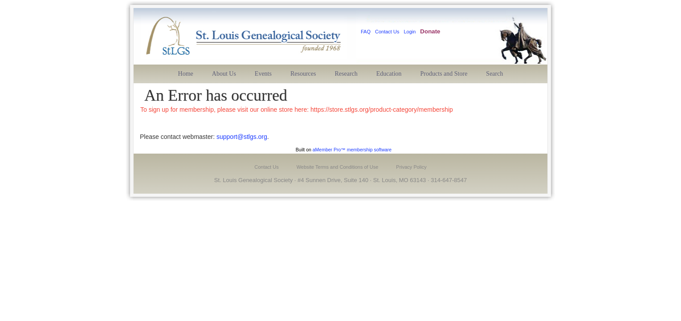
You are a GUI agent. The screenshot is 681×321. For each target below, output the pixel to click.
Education (389, 73)
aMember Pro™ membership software (352, 149)
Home (185, 73)
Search (494, 73)
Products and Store (444, 73)
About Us (224, 73)
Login (410, 31)
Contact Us (387, 31)
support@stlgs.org (241, 136)
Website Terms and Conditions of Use (338, 167)
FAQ (366, 31)
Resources (303, 73)
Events (263, 73)
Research (346, 73)
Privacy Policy (411, 167)
